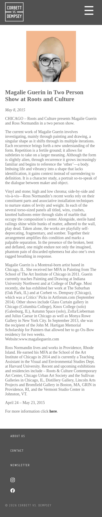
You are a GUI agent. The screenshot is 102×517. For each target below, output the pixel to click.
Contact (17, 451)
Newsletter (20, 465)
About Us (17, 436)
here (53, 411)
